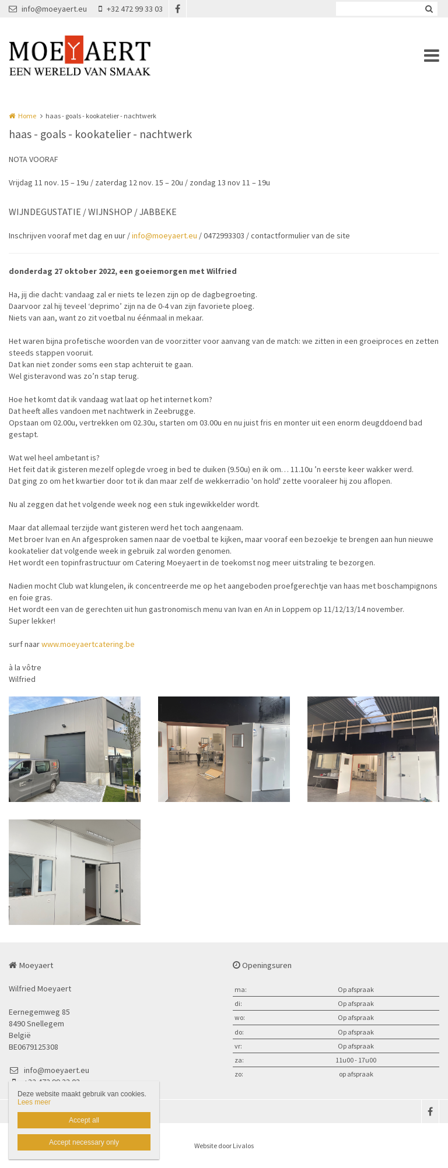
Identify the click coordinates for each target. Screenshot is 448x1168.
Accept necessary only (84, 1142)
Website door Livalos (224, 1145)
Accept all (84, 1120)
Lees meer (34, 1102)
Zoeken (429, 9)
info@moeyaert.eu (48, 8)
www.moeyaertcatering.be (88, 644)
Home (27, 115)
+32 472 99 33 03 (131, 8)
